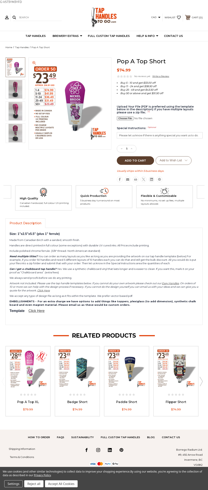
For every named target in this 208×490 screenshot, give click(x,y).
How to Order (39, 437)
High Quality (29, 198)
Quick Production (93, 196)
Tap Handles (35, 36)
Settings (13, 484)
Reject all (33, 484)
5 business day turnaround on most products (100, 202)
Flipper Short (176, 402)
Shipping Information (22, 448)
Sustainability (82, 437)
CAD (155, 17)
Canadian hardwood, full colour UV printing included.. (44, 205)
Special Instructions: (136, 128)
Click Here (43, 290)
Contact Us (173, 36)
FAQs (60, 437)
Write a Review (160, 76)
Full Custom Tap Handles (109, 36)
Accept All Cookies (61, 484)
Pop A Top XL (28, 402)
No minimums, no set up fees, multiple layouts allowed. (162, 202)
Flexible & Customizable (159, 196)
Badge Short (77, 402)
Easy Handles (170, 283)
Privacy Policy (42, 475)
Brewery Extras (67, 36)
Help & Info (147, 36)
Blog (151, 437)
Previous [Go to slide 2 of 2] (3, 381)
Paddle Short (126, 402)
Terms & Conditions (22, 457)
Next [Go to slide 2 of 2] (201, 381)
